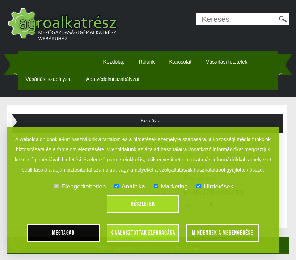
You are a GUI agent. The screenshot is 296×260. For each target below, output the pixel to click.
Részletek (143, 204)
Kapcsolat (180, 62)
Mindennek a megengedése (222, 233)
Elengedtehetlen (80, 186)
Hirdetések (214, 186)
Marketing (171, 186)
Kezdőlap (113, 62)
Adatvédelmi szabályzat (112, 79)
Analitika (129, 186)
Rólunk (147, 62)
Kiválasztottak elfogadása (142, 233)
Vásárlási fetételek (226, 62)
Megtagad (63, 233)
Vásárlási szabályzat (48, 79)
